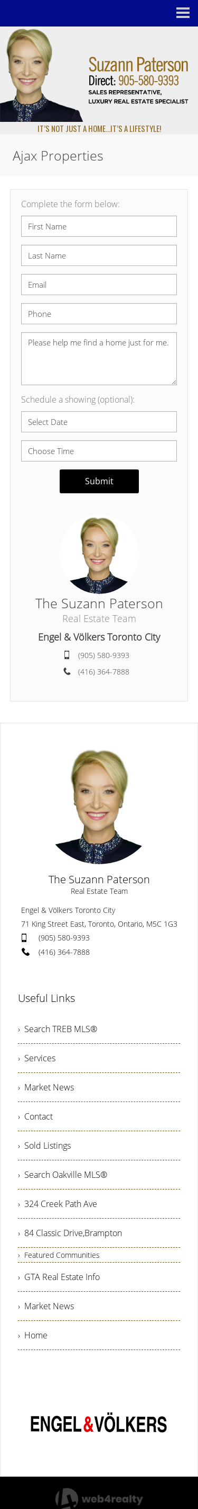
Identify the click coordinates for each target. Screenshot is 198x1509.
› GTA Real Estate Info (59, 1277)
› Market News (46, 1087)
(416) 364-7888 (103, 672)
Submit (99, 481)
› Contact (35, 1116)
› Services (36, 1058)
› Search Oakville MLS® (62, 1174)
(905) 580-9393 (103, 655)
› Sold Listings (44, 1145)
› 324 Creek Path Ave (57, 1204)
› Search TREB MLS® (57, 1029)
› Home (33, 1335)
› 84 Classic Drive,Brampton (70, 1233)
